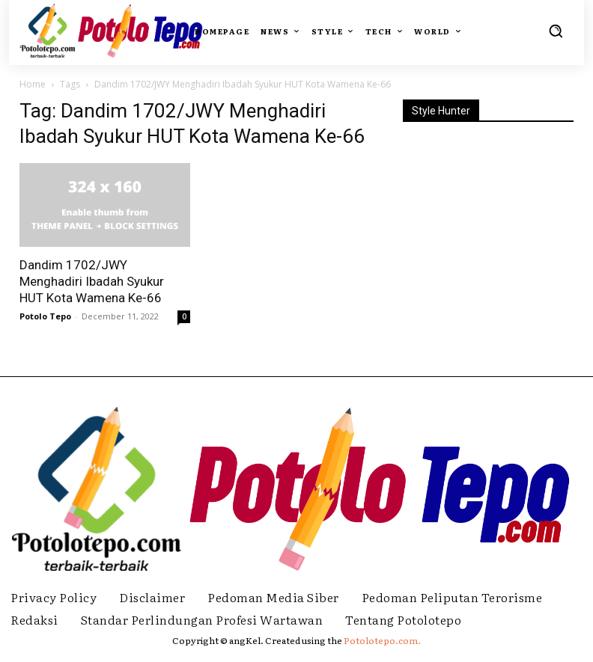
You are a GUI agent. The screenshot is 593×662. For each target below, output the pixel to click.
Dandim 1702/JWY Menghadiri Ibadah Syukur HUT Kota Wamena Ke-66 (91, 281)
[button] (556, 31)
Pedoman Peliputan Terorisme (452, 597)
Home (32, 84)
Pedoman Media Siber (273, 597)
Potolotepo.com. (382, 640)
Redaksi (34, 619)
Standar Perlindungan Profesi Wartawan (202, 619)
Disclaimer (152, 597)
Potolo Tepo (45, 316)
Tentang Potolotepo (403, 619)
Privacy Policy (53, 597)
